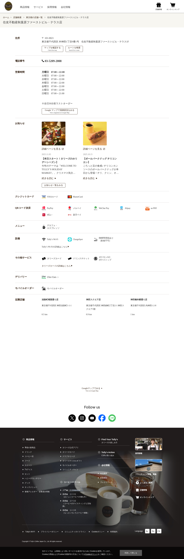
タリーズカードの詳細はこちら (57, 266)
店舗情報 (141, 490)
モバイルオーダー (69, 465)
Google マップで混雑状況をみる (59, 111)
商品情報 (30, 439)
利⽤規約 (113, 532)
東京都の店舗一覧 (34, 17)
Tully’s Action (108, 453)
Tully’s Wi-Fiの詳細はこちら (55, 247)
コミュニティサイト (70, 470)
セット (27, 474)
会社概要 (103, 473)
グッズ (27, 483)
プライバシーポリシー (50, 532)
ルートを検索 (74, 49)
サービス (68, 439)
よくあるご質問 (144, 483)
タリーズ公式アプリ (70, 448)
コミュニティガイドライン (75, 532)
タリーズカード (68, 452)
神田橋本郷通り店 (139, 299)
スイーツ (28, 465)
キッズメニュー (31, 487)
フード (27, 461)
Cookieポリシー (98, 532)
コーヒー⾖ (29, 456)
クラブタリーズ (68, 456)
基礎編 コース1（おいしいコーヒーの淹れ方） (74, 495)
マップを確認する (52, 49)
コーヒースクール (72, 482)
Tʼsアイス (28, 470)
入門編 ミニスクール (71, 490)
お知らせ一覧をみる (53, 185)
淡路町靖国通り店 (50, 299)
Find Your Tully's (109, 441)
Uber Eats (52, 277)
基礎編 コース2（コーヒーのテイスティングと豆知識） (76, 503)
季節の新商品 (30, 448)
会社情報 (105, 465)
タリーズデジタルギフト (72, 461)
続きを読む (49, 178)
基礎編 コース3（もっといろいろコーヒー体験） (75, 511)
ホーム (6, 17)
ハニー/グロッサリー (33, 478)
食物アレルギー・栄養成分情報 (37, 492)
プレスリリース (106, 482)
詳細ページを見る (53, 149)
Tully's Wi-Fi (30, 532)
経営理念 (103, 478)
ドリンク (28, 452)
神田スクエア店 (93, 299)
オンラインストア (145, 497)
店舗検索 (17, 17)
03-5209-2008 (52, 61)
